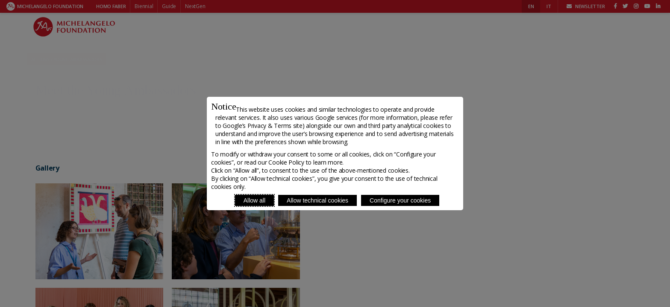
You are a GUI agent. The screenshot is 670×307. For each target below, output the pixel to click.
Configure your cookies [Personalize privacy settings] (400, 200)
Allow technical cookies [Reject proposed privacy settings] (317, 200)
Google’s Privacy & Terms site (262, 126)
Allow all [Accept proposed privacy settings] (254, 200)
